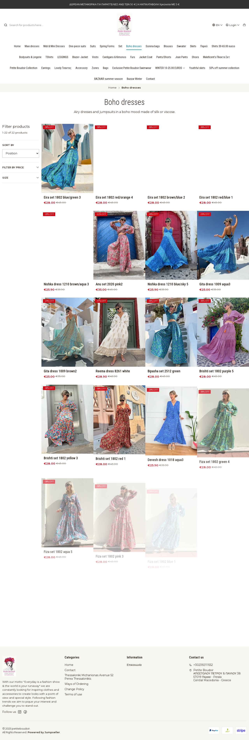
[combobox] (24, 25)
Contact (70, 670)
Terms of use (73, 694)
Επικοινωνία (134, 665)
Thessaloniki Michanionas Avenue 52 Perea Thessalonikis (89, 676)
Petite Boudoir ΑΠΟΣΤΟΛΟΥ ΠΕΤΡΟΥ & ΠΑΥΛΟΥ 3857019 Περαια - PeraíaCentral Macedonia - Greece (215, 675)
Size (20, 177)
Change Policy (74, 689)
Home (112, 87)
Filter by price (20, 167)
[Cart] (244, 25)
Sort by (8, 145)
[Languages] (217, 25)
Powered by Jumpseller (44, 732)
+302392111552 (201, 665)
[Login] (233, 25)
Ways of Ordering (76, 684)
